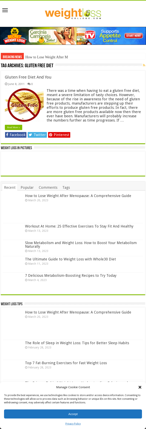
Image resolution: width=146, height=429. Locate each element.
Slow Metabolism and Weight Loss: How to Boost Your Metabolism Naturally (81, 245)
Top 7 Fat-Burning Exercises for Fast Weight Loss (66, 363)
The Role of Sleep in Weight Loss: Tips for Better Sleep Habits (77, 343)
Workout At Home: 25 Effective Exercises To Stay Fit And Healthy (79, 226)
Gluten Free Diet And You (28, 77)
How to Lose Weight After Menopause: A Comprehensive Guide (78, 196)
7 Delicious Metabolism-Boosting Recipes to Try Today (71, 275)
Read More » (13, 127)
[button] (140, 387)
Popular (27, 187)
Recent (10, 187)
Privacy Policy (73, 423)
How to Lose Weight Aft (43, 57)
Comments (48, 187)
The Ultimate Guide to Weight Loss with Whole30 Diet (70, 259)
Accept (73, 414)
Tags (66, 187)
